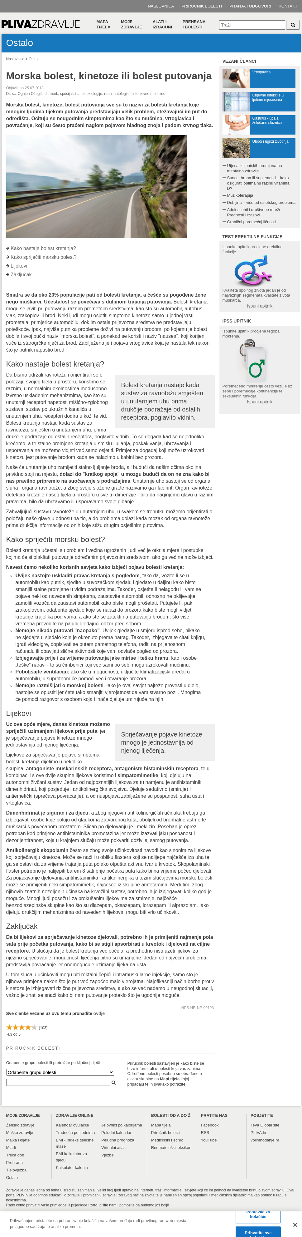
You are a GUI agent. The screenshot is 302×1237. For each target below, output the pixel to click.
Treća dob (15, 1155)
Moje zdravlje (131, 24)
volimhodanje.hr (265, 1140)
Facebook (209, 1125)
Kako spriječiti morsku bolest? (44, 257)
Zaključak (21, 274)
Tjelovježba (16, 1170)
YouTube (209, 1140)
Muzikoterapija (240, 195)
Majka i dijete (18, 1140)
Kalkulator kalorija (72, 1167)
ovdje (99, 1013)
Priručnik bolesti (201, 6)
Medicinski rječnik (167, 1140)
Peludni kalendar (116, 1132)
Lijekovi (19, 266)
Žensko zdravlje (20, 1125)
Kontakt (288, 6)
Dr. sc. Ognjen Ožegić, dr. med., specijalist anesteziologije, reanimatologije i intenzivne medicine (85, 93)
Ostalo (34, 59)
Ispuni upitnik (260, 305)
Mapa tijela (104, 24)
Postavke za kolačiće (258, 1217)
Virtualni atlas (113, 1147)
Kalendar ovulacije (72, 1125)
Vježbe (107, 1155)
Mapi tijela (170, 1079)
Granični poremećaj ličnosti (251, 221)
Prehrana (14, 1162)
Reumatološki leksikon (171, 1147)
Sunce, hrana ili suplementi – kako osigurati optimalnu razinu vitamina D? (258, 183)
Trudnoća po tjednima (75, 1132)
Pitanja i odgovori (250, 6)
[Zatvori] (295, 1228)
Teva (255, 1125)
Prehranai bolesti (194, 24)
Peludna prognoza (117, 1140)
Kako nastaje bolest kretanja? (43, 248)
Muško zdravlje (19, 1132)
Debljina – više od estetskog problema (261, 202)
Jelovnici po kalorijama (121, 1125)
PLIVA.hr (258, 1132)
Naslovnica (161, 6)
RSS (205, 1132)
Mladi (11, 1147)
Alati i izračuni (162, 24)
